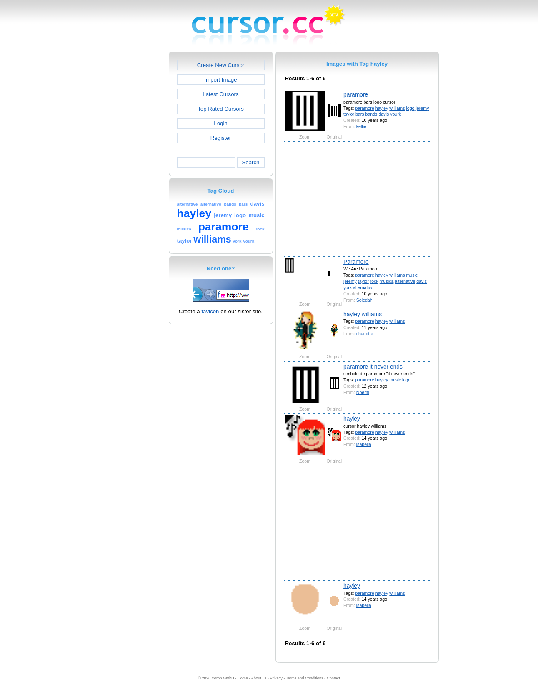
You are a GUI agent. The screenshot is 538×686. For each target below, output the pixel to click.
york (347, 287)
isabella (363, 444)
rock (374, 281)
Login (220, 123)
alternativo (363, 287)
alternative (405, 281)
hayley (381, 108)
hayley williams (362, 314)
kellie (361, 126)
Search (250, 162)
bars (359, 113)
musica (387, 281)
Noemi (362, 392)
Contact (333, 678)
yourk (395, 113)
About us (259, 678)
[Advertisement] (133, 176)
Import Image (220, 80)
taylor (348, 113)
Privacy (276, 678)
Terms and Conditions (304, 678)
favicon (210, 311)
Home (243, 678)
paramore (355, 94)
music (412, 274)
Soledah (364, 299)
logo (410, 108)
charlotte (364, 333)
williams (397, 108)
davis (383, 113)
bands (371, 113)
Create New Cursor (221, 65)
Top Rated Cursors (221, 109)
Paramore (356, 261)
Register (220, 138)
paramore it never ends (373, 366)
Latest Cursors (220, 94)
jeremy (422, 108)
